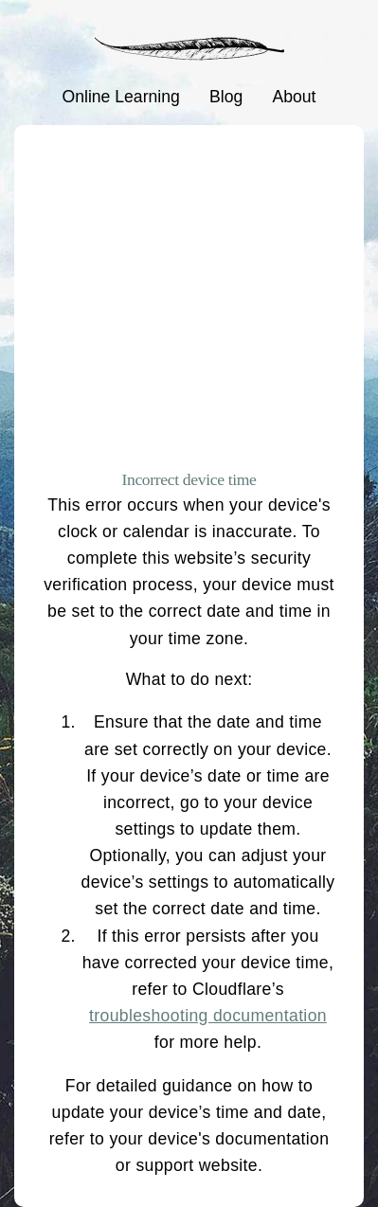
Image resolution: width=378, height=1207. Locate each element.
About (293, 96)
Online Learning (121, 96)
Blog (226, 96)
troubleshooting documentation (208, 1015)
